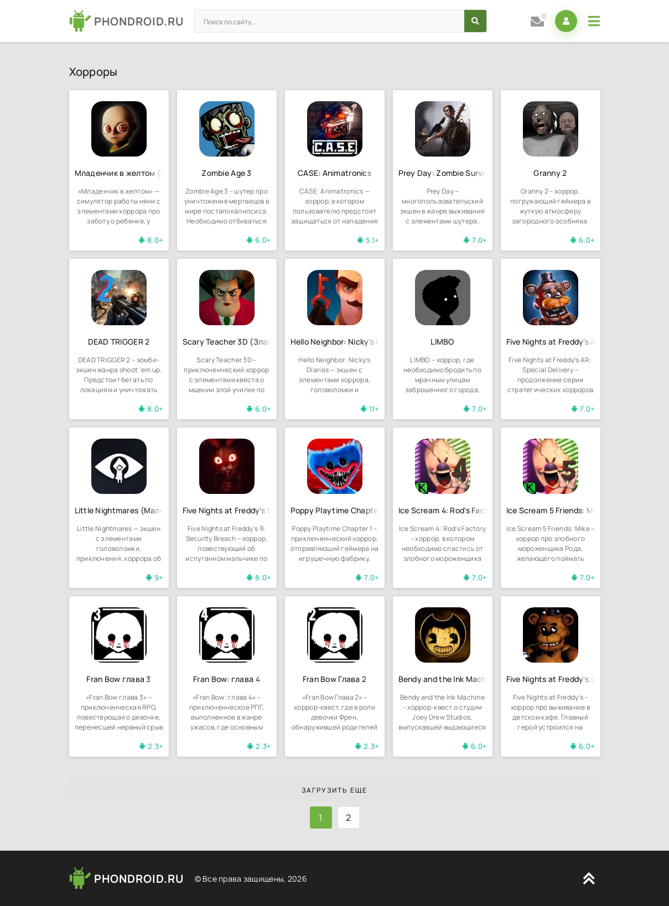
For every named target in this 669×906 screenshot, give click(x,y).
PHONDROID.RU (139, 21)
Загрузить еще (334, 790)
